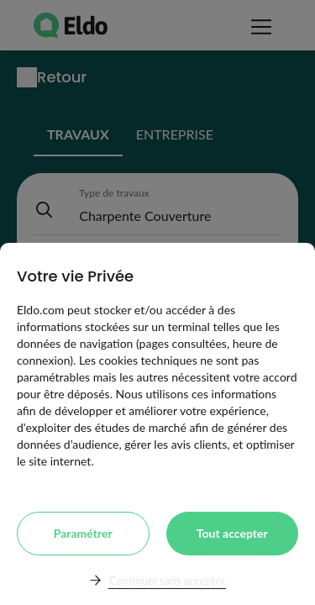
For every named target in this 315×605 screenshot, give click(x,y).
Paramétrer (83, 533)
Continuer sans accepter (166, 580)
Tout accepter (232, 533)
